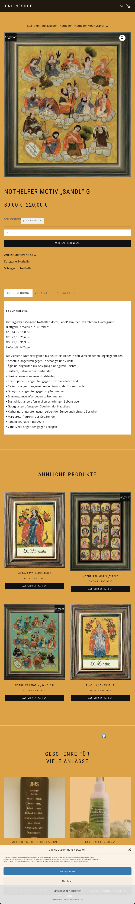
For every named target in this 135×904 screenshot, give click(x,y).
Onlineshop (19, 6)
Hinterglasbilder (46, 26)
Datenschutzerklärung (71, 899)
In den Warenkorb (69, 243)
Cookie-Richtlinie (57, 899)
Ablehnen (67, 881)
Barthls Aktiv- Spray (100, 842)
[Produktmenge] (67, 232)
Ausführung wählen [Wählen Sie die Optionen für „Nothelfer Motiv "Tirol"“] (100, 589)
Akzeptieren (67, 871)
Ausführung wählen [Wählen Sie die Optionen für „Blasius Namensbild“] (100, 698)
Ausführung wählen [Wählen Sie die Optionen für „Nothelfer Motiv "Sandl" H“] (34, 698)
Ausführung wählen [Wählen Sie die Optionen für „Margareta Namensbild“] (34, 586)
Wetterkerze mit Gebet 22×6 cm (34, 842)
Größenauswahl (12, 219)
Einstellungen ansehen (67, 890)
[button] (129, 849)
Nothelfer (65, 26)
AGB (82, 899)
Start (30, 26)
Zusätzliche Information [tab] (55, 293)
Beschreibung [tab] (18, 293)
